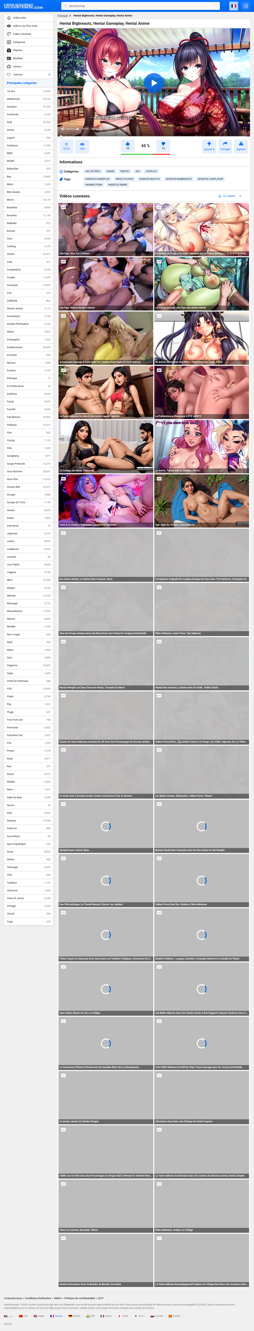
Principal (62, 15)
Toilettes (29, 883)
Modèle (29, 626)
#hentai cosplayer (210, 178)
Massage (29, 603)
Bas (29, 176)
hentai (124, 171)
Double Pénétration (29, 324)
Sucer (29, 852)
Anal (29, 122)
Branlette (29, 207)
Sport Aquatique (29, 844)
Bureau (29, 231)
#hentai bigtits (149, 178)
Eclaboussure (29, 347)
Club (29, 262)
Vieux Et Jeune (29, 898)
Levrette (29, 557)
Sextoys (29, 820)
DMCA (57, 1298)
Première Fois (29, 735)
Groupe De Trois (29, 502)
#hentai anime (117, 184)
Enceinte (29, 355)
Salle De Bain (29, 797)
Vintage (29, 906)
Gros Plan (29, 479)
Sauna (29, 805)
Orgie (29, 673)
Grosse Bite (29, 487)
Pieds (29, 696)
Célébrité (29, 301)
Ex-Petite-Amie (29, 386)
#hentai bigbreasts (179, 178)
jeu (137, 171)
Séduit (29, 859)
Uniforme (29, 890)
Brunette (29, 215)
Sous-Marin (29, 836)
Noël (29, 642)
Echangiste (29, 339)
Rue (29, 766)
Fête (29, 448)
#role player (124, 178)
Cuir (29, 293)
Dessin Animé (29, 308)
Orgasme (29, 665)
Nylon (29, 650)
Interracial (29, 526)
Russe (29, 774)
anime (110, 171)
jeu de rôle (93, 171)
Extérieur (29, 394)
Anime (29, 130)
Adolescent (29, 99)
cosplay (151, 171)
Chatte (29, 254)
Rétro (29, 789)
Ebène (29, 331)
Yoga (29, 921)
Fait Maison (29, 417)
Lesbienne (29, 549)
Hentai (29, 510)
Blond (29, 200)
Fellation (29, 425)
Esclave (29, 370)
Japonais (29, 533)
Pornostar (29, 727)
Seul (29, 813)
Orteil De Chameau (29, 681)
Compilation (29, 270)
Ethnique (29, 378)
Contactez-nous (13, 1298)
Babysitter (29, 169)
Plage (29, 712)
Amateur (29, 107)
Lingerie (29, 572)
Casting (29, 246)
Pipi (29, 704)
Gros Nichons (29, 471)
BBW (29, 153)
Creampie (29, 285)
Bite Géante (29, 192)
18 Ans (29, 91)
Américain (29, 114)
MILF (29, 580)
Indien (29, 518)
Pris (29, 743)
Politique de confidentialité (79, 1298)
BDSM (29, 161)
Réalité (29, 782)
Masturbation (29, 611)
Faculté (29, 409)
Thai (29, 875)
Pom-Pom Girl (29, 720)
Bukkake (29, 223)
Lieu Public (29, 564)
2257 (101, 1298)
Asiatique (29, 145)
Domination (29, 316)
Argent (29, 138)
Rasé (29, 758)
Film (29, 432)
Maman (29, 595)
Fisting (29, 440)
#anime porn (93, 184)
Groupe (29, 494)
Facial (29, 401)
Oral (29, 657)
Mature (29, 619)
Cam (29, 238)
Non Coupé (29, 634)
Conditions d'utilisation (38, 1298)
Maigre (29, 588)
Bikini (29, 184)
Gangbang (29, 456)
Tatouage (29, 867)
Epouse (29, 363)
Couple (29, 277)
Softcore (29, 828)
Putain (29, 751)
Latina (29, 541)
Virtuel (29, 914)
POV (29, 689)
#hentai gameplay (97, 178)
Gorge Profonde (29, 464)
